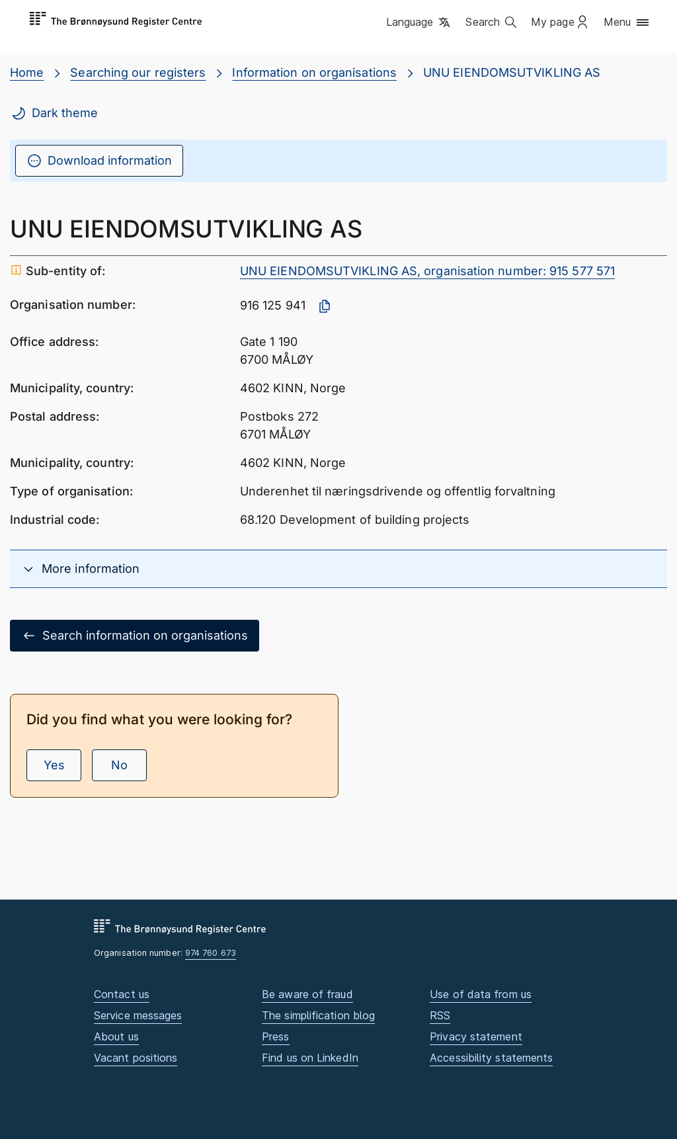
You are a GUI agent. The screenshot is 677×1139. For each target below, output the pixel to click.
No (119, 765)
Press (275, 1036)
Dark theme (54, 113)
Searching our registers (138, 72)
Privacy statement (476, 1036)
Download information (99, 161)
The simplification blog (318, 1015)
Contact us (121, 994)
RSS (440, 1015)
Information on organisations (314, 72)
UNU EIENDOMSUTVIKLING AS (511, 72)
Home (27, 72)
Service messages (138, 1015)
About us (116, 1036)
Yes (54, 765)
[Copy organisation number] (324, 306)
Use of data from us (481, 994)
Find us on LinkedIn (310, 1057)
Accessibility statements (491, 1057)
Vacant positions (135, 1057)
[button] (419, 23)
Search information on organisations (134, 636)
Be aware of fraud (307, 994)
